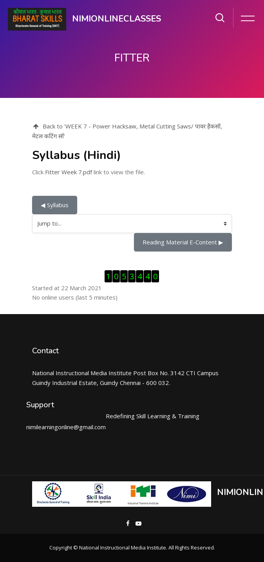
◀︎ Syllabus (55, 205)
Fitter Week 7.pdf (68, 172)
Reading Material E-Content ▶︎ (183, 242)
